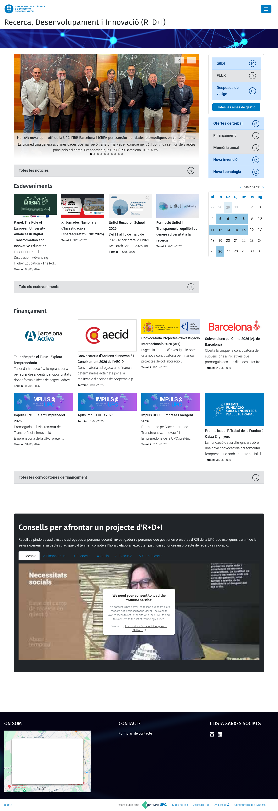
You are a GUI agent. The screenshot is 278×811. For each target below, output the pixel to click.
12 (220, 230)
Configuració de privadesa (250, 804)
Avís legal (220, 804)
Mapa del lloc (180, 804)
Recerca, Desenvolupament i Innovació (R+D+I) (85, 22)
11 (212, 230)
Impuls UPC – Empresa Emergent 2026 (167, 418)
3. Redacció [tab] (81, 556)
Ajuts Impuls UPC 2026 (95, 415)
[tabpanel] (139, 611)
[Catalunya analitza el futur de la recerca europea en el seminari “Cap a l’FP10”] (119, 154)
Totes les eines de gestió (236, 107)
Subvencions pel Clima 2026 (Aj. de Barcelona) (232, 342)
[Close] (266, 9)
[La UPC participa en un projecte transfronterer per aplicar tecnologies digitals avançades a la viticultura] (94, 154)
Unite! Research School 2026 (127, 225)
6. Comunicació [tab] (150, 556)
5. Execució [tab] (123, 556)
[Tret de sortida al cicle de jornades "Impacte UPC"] (112, 154)
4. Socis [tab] (103, 556)
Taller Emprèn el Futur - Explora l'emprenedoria (38, 360)
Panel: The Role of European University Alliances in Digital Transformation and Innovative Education (30, 234)
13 (228, 230)
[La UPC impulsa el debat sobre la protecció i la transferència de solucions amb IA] (105, 154)
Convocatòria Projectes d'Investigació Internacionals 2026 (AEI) (170, 341)
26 (220, 251)
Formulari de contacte (135, 733)
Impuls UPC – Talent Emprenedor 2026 (39, 418)
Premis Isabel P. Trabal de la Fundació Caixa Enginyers (234, 434)
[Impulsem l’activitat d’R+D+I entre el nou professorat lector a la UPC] (115, 154)
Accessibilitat (201, 804)
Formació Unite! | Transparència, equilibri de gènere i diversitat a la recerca (176, 231)
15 (244, 230)
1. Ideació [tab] (29, 556)
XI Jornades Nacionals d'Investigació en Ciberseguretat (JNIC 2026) (82, 228)
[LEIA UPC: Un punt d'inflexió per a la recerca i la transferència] (101, 154)
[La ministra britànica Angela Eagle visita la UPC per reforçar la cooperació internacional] (98, 154)
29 (228, 207)
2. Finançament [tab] (54, 556)
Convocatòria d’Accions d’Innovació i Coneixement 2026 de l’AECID (106, 359)
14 (236, 230)
